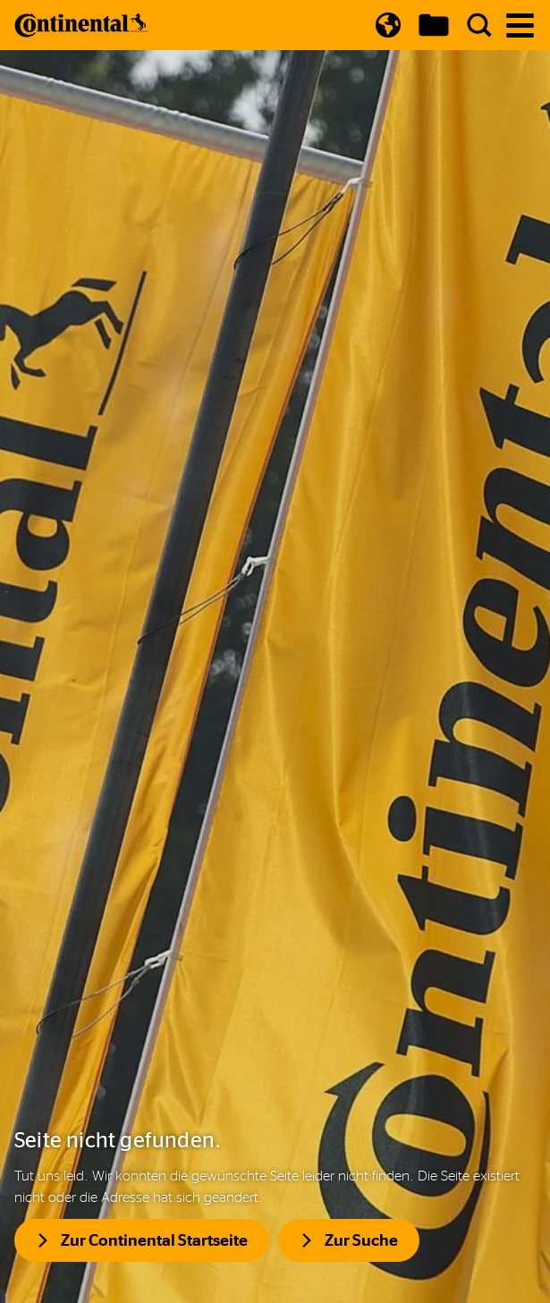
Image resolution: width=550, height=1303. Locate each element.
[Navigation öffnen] (520, 25)
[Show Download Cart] (433, 25)
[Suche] (479, 25)
